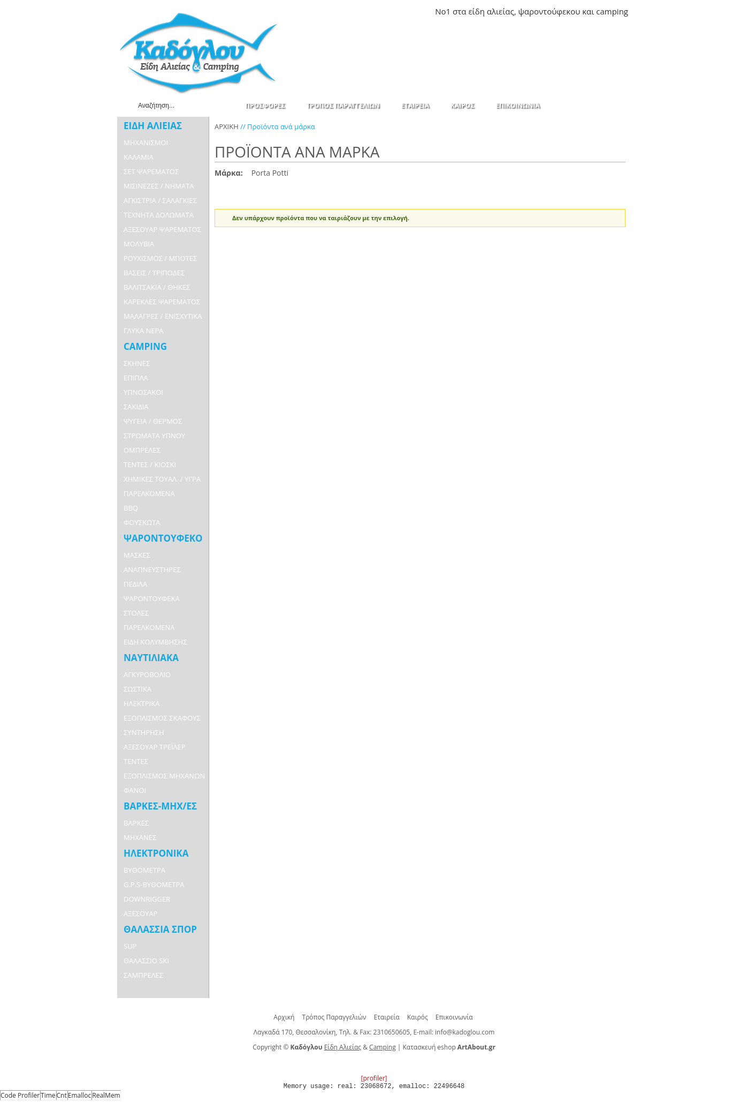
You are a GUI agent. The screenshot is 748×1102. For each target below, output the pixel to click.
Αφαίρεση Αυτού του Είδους (293, 173)
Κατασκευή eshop (429, 1047)
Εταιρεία (387, 1017)
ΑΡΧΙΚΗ (227, 126)
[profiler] (374, 1078)
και (588, 11)
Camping (382, 1047)
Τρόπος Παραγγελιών (334, 1017)
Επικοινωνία (454, 1017)
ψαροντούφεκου (549, 11)
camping (612, 11)
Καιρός (417, 1017)
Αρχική (283, 1017)
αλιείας (500, 11)
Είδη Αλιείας (342, 1047)
